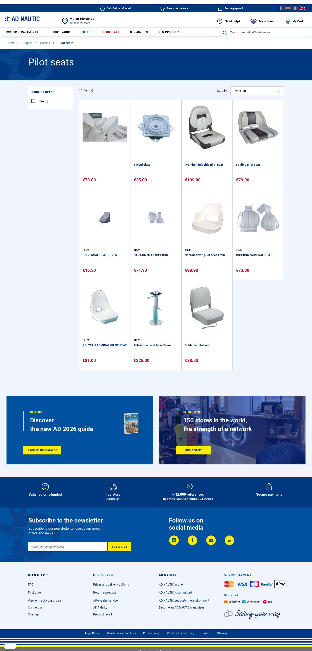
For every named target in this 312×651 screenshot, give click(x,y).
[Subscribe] (119, 546)
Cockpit (45, 45)
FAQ (31, 584)
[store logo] (22, 19)
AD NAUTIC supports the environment (184, 600)
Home (10, 45)
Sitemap (33, 614)
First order (35, 592)
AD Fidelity (100, 607)
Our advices (148, 33)
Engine (27, 45)
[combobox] (264, 32)
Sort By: (222, 92)
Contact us (35, 607)
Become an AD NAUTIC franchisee (181, 607)
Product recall (102, 614)
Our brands (65, 33)
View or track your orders (45, 600)
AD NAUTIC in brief (171, 584)
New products (181, 33)
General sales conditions (121, 633)
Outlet (91, 33)
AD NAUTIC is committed (175, 592)
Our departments (25, 33)
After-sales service (105, 600)
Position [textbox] (240, 92)
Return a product (104, 592)
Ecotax (206, 633)
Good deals (118, 33)
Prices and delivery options (111, 584)
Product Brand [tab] (43, 94)
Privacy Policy (151, 633)
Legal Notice (92, 633)
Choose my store (80, 22)
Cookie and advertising (180, 633)
